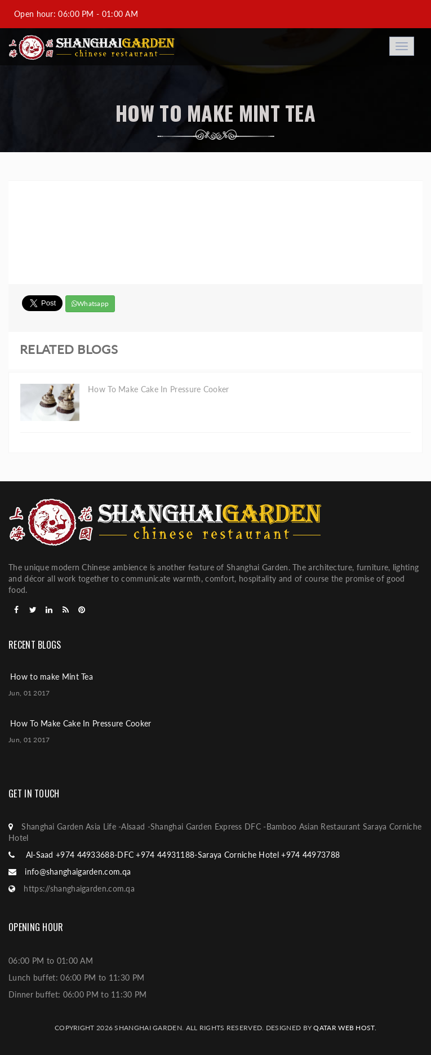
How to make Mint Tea (51, 676)
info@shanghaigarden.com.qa (78, 871)
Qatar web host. (344, 1027)
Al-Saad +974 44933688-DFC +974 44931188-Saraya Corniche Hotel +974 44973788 (181, 854)
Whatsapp (90, 303)
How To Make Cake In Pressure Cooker (81, 723)
